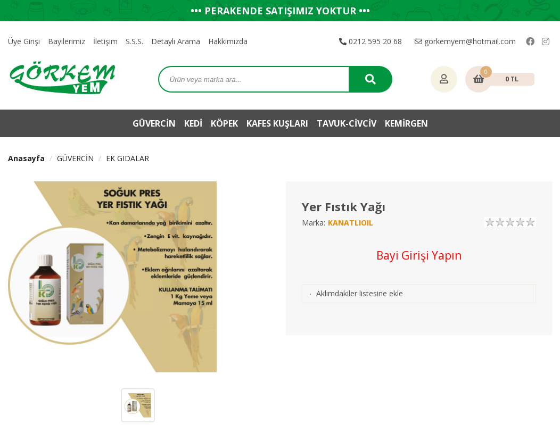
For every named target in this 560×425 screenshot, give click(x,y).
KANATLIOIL (350, 223)
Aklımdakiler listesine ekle (359, 293)
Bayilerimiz (66, 41)
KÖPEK (224, 123)
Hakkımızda (228, 41)
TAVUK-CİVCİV (346, 123)
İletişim (105, 41)
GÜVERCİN (154, 123)
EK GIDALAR (127, 158)
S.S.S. (134, 41)
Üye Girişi (24, 41)
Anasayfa (26, 158)
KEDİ (193, 123)
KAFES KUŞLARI (277, 123)
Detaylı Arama (175, 41)
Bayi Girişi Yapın (419, 255)
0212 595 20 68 (370, 41)
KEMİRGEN (406, 123)
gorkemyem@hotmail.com (465, 41)
